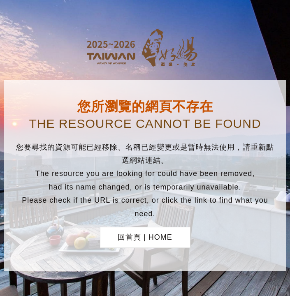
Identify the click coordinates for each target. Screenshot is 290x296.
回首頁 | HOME (145, 237)
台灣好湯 (145, 49)
